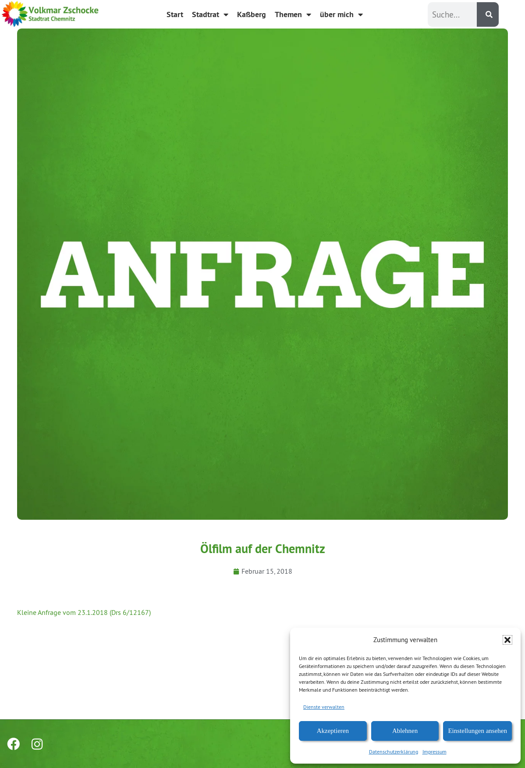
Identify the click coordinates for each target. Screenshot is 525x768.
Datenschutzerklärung (393, 751)
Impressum (434, 751)
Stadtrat (210, 14)
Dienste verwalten (323, 707)
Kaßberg (251, 14)
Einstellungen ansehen (477, 730)
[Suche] (488, 14)
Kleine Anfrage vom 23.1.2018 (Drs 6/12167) (84, 612)
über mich (341, 14)
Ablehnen (405, 730)
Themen (293, 14)
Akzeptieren (333, 730)
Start (175, 14)
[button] (507, 640)
